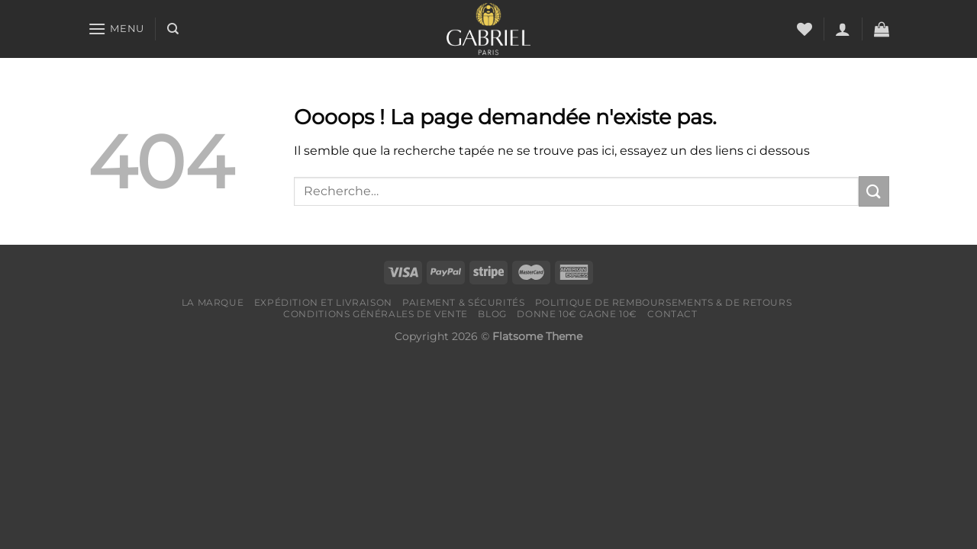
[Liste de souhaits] (804, 29)
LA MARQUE (213, 302)
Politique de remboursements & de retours (663, 302)
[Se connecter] (842, 29)
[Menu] (116, 28)
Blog (492, 313)
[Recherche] (173, 28)
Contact (672, 313)
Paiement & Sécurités (463, 302)
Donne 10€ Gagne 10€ (577, 313)
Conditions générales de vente (375, 313)
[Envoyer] (874, 191)
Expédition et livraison (323, 302)
